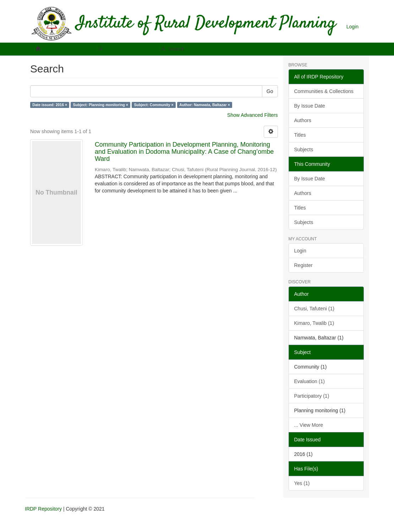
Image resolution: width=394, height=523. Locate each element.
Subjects (303, 149)
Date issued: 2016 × (49, 105)
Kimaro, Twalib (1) (314, 323)
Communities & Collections (324, 91)
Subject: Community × (154, 105)
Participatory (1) (311, 396)
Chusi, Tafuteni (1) (314, 308)
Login (300, 251)
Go (270, 91)
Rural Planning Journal (132, 49)
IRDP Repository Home (69, 49)
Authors (302, 120)
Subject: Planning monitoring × (100, 105)
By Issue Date (309, 106)
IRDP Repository (43, 509)
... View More (308, 425)
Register (303, 265)
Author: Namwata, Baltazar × (204, 105)
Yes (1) (302, 483)
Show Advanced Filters (252, 115)
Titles (300, 135)
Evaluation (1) (309, 381)
